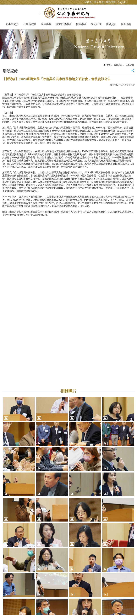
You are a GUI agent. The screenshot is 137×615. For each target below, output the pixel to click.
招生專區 (81, 24)
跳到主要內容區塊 (1, 1)
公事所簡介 (12, 24)
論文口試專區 (64, 24)
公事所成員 (29, 24)
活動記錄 (130, 65)
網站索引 (135, 2)
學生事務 (46, 24)
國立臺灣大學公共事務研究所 (68, 13)
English (122, 2)
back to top (130, 608)
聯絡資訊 (111, 24)
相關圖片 (68, 391)
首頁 (109, 65)
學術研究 (96, 24)
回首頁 (88, 2)
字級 (130, 2)
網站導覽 (110, 2)
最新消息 (126, 24)
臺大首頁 (99, 2)
